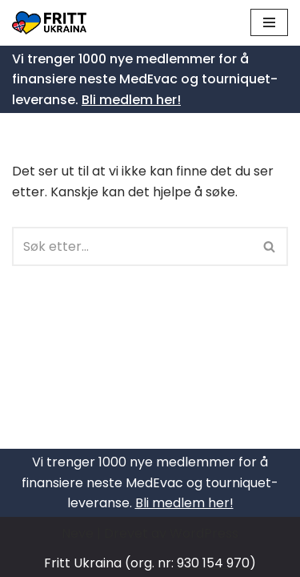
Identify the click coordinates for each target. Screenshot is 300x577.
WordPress (204, 533)
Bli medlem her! (131, 100)
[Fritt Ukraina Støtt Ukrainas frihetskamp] (53, 22)
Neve (78, 533)
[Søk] (132, 246)
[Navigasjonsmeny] (269, 22)
